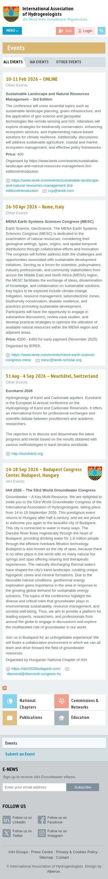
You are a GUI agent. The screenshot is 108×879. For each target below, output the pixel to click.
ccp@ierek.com (61, 190)
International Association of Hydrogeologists (47, 11)
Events (11, 743)
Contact (62, 857)
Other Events (68, 61)
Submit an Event (20, 754)
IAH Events (39, 61)
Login (87, 31)
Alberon (53, 871)
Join (68, 31)
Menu (12, 30)
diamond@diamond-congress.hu (34, 674)
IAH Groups (18, 852)
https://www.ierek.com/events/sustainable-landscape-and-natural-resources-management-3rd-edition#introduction (52, 185)
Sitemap (46, 857)
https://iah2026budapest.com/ (36, 668)
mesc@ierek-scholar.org (61, 360)
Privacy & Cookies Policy (77, 852)
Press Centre (42, 852)
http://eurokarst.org (27, 453)
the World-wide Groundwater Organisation (54, 19)
